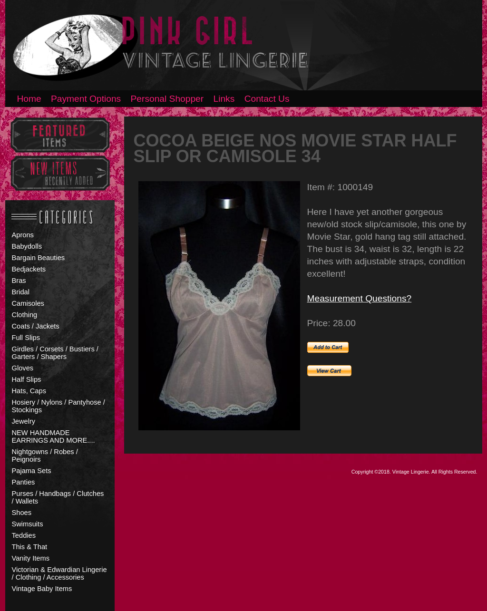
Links (224, 99)
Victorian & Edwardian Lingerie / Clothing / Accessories (59, 573)
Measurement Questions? (359, 298)
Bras (19, 280)
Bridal (20, 292)
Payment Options (86, 99)
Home (29, 99)
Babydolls (27, 246)
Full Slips (26, 337)
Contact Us (267, 99)
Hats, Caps (29, 391)
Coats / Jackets (35, 326)
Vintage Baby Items (42, 588)
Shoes (22, 512)
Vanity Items (31, 558)
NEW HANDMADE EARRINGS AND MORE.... (53, 436)
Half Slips (26, 379)
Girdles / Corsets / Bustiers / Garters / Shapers (55, 352)
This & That (30, 547)
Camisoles (28, 303)
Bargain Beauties (38, 258)
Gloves (23, 368)
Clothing (25, 315)
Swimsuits (27, 524)
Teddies (24, 535)
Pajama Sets (31, 471)
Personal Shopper (167, 99)
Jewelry (24, 421)
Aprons (23, 235)
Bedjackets (29, 269)
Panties (23, 482)
